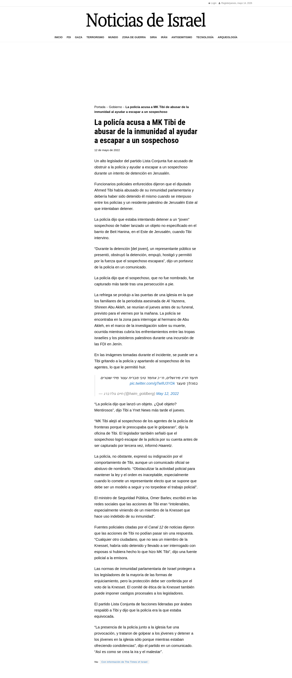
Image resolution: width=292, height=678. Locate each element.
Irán (164, 37)
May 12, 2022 (167, 394)
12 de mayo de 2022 (107, 150)
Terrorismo (95, 37)
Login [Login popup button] (213, 3)
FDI (69, 37)
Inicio (59, 37)
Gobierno (115, 107)
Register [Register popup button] (224, 3)
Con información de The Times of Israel (124, 662)
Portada (100, 107)
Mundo (113, 37)
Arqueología (227, 37)
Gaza (78, 37)
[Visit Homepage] (146, 19)
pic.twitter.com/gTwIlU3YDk (152, 383)
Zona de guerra (134, 37)
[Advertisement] (146, 74)
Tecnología (205, 37)
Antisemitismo (182, 37)
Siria (153, 37)
